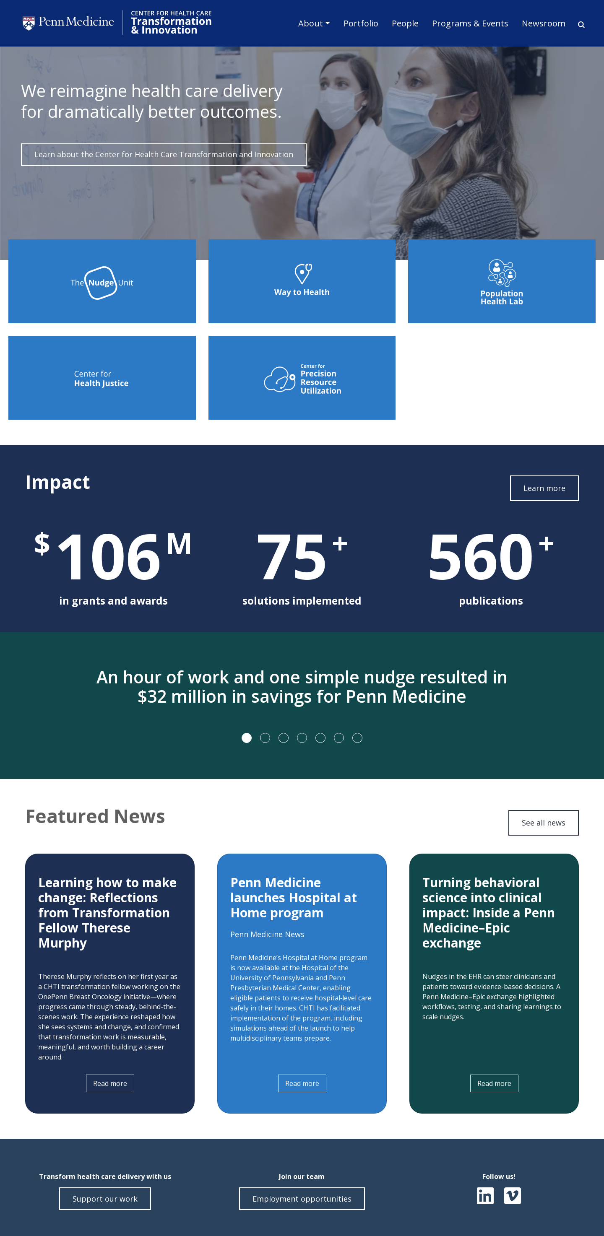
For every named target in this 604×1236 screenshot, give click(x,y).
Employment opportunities (302, 1199)
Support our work (105, 1199)
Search (578, 24)
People (405, 23)
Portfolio (361, 23)
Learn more (544, 488)
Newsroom (543, 23)
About (310, 23)
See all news (543, 823)
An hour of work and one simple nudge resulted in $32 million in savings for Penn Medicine (302, 686)
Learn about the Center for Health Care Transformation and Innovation (163, 154)
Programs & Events (470, 23)
